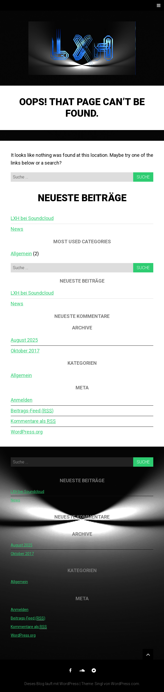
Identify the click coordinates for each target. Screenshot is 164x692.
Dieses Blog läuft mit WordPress (51, 684)
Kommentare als (33, 421)
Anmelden (21, 400)
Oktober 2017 (25, 350)
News (17, 229)
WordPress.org (27, 432)
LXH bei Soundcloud (32, 218)
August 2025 (24, 340)
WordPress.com (125, 684)
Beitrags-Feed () (32, 411)
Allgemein (21, 253)
